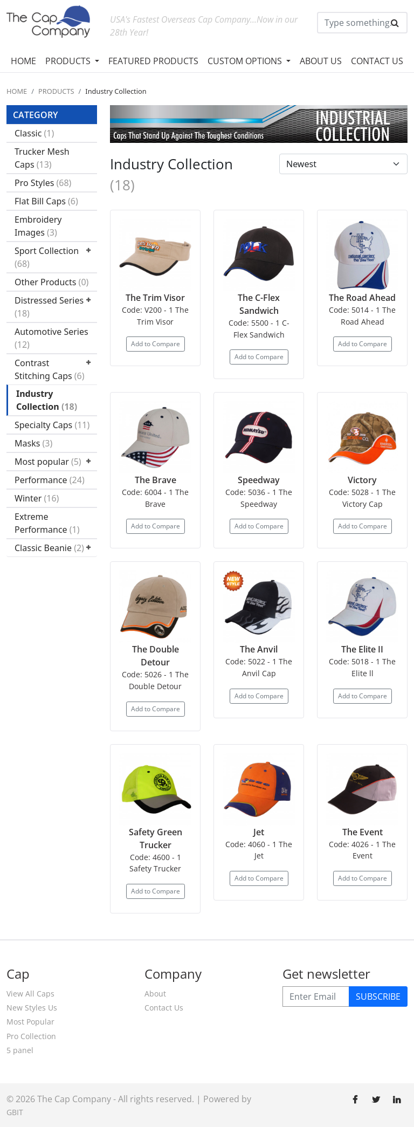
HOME (23, 61)
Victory (362, 480)
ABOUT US (321, 61)
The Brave (155, 480)
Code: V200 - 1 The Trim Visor (155, 316)
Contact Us (163, 1007)
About (155, 993)
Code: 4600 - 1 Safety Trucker (155, 863)
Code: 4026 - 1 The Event (362, 850)
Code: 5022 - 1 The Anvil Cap (258, 667)
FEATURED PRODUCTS (153, 61)
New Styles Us (31, 1007)
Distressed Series (49, 306)
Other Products (51, 282)
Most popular (48, 462)
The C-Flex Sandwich (259, 304)
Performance (50, 480)
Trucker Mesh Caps (42, 158)
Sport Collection (47, 257)
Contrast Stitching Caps (50, 369)
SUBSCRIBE (378, 996)
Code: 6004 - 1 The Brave (155, 498)
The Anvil (259, 649)
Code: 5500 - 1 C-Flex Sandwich (259, 329)
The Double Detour (155, 655)
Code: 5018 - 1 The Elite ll (362, 667)
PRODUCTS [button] (69, 61)
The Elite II (362, 649)
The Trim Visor (155, 298)
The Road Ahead (362, 298)
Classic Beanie (49, 548)
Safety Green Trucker (155, 838)
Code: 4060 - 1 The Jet (258, 850)
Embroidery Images (38, 226)
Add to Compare (155, 343)
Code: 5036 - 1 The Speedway (258, 498)
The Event (362, 832)
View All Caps (30, 993)
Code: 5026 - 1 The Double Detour (155, 680)
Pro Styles (43, 183)
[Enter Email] (315, 996)
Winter (37, 498)
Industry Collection (46, 400)
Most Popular (30, 1021)
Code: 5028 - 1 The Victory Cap (362, 498)
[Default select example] (343, 164)
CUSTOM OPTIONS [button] (246, 61)
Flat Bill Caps (46, 201)
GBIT (14, 1112)
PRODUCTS (56, 91)
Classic (34, 133)
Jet (258, 832)
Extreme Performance (47, 523)
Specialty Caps (52, 425)
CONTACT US (377, 61)
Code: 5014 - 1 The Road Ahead (362, 316)
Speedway (259, 480)
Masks (33, 443)
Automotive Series (51, 338)
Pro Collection (31, 1036)
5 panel (19, 1050)
